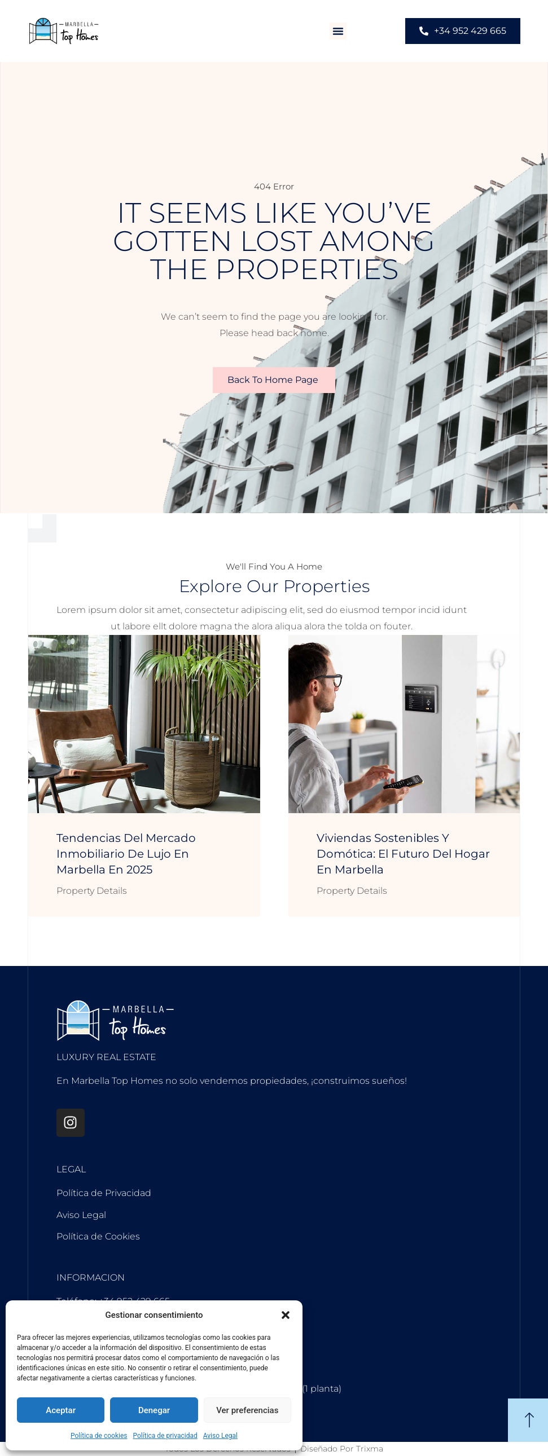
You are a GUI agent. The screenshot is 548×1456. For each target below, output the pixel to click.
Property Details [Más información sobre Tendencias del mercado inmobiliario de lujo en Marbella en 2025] (91, 890)
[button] (285, 1315)
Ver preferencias (247, 1410)
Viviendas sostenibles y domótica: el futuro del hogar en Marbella (403, 853)
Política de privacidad (165, 1436)
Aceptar (61, 1410)
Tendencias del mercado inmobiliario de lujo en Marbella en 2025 (126, 853)
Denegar (154, 1410)
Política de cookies (99, 1436)
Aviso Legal (220, 1436)
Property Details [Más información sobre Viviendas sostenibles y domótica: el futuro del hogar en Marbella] (352, 890)
